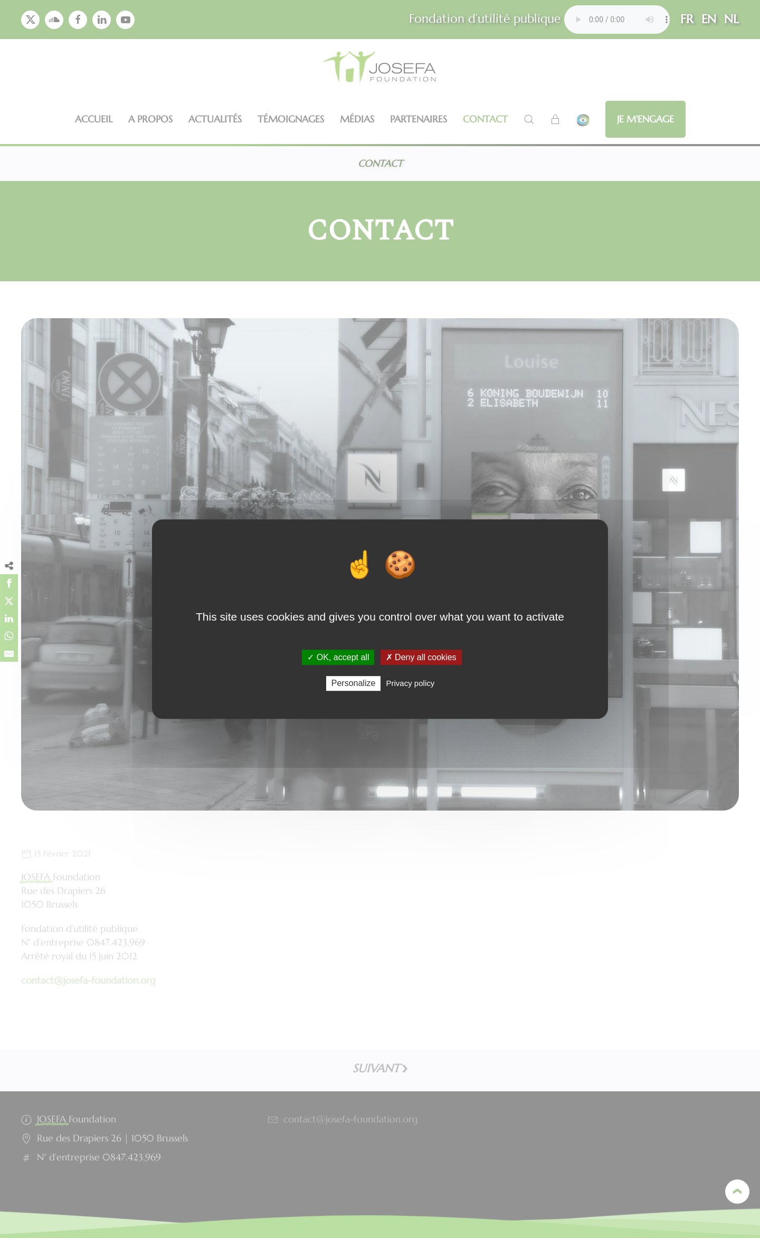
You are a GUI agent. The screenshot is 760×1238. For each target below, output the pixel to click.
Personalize (353, 683)
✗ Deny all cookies (421, 657)
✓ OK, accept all (338, 657)
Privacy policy (410, 683)
